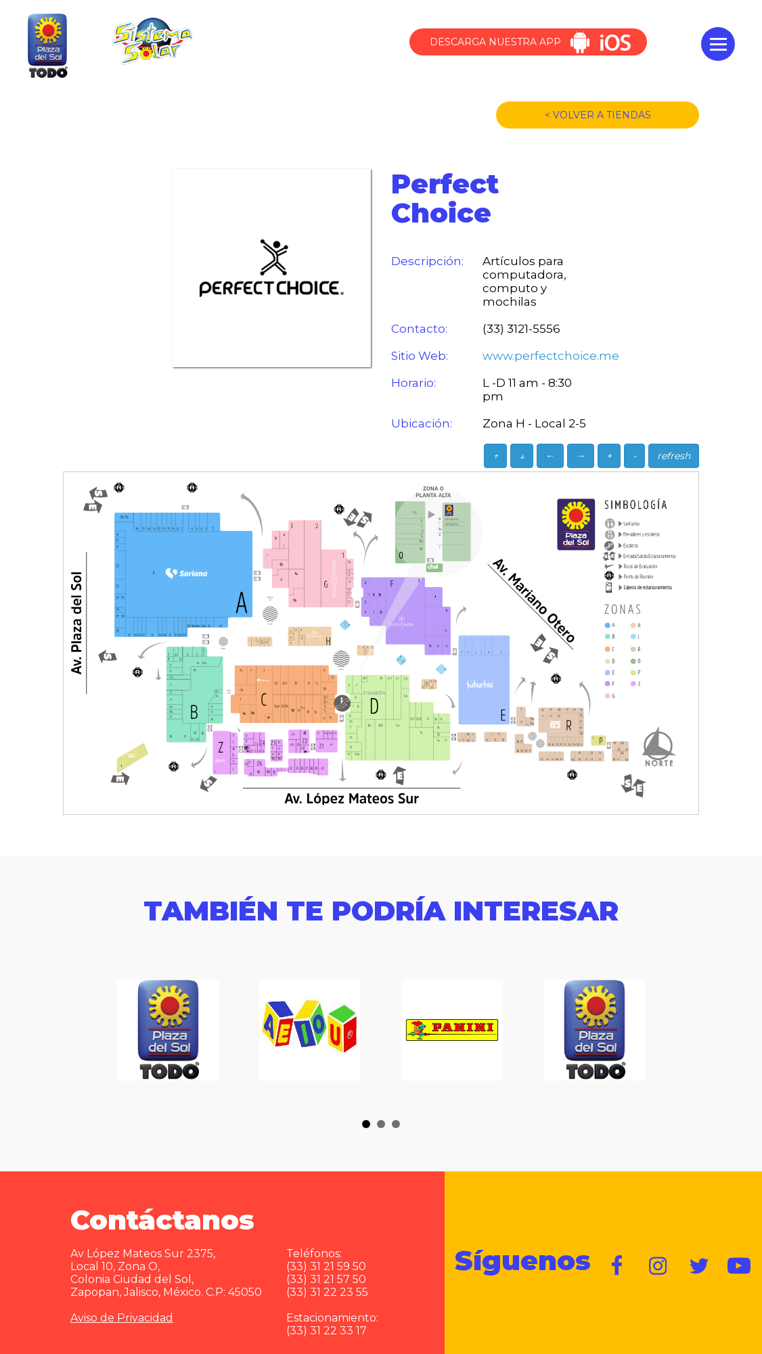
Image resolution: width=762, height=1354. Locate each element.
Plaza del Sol (46, 47)
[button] (366, 1124)
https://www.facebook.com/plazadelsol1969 (617, 1266)
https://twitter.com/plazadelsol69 (699, 1266)
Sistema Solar (151, 41)
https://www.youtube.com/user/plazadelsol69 (739, 1266)
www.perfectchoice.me (536, 356)
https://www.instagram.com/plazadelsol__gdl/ (658, 1266)
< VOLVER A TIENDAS (598, 115)
